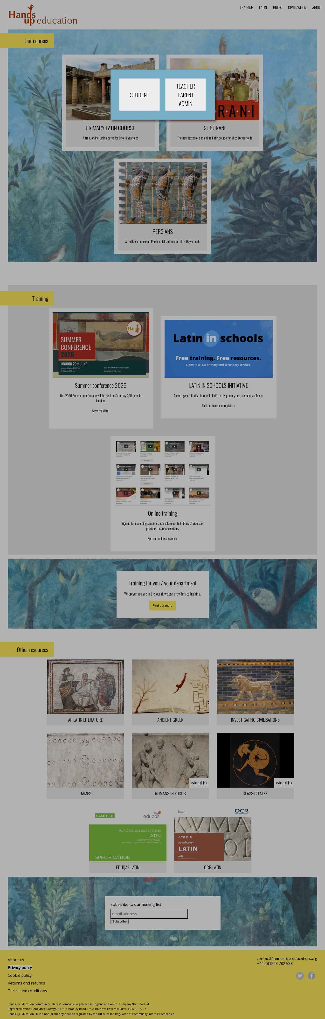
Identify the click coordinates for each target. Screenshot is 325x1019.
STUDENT (139, 94)
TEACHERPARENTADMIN (185, 95)
